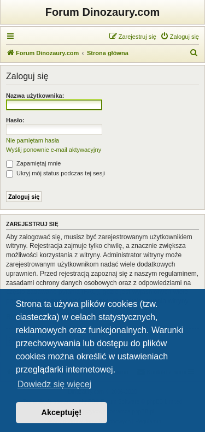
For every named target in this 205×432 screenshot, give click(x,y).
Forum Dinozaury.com (102, 12)
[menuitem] (179, 36)
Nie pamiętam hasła (32, 140)
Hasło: (15, 120)
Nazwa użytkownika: (35, 95)
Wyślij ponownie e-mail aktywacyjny (53, 149)
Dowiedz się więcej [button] (54, 384)
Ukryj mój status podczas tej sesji (55, 173)
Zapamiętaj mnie (33, 163)
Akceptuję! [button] (62, 412)
